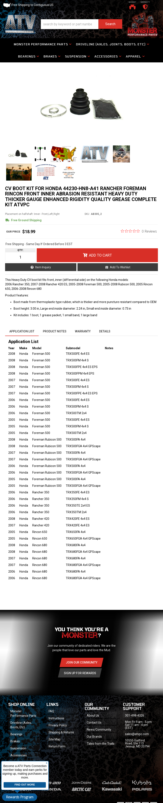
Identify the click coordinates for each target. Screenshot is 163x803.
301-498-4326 (134, 715)
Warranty (83, 331)
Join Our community (81, 662)
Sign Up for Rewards (80, 673)
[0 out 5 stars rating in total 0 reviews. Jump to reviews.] (139, 231)
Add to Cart (100, 255)
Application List (21, 331)
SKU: (87, 214)
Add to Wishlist (120, 267)
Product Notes (54, 331)
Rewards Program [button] (19, 797)
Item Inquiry (43, 267)
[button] (81, 24)
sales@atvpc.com (137, 734)
